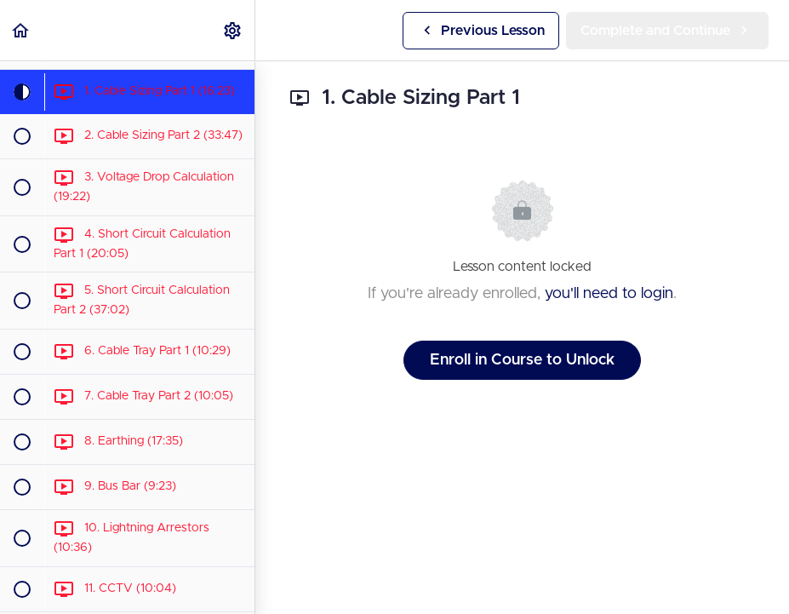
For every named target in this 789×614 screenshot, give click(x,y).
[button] (21, 30)
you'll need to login (609, 293)
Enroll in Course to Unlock (522, 360)
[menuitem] (233, 30)
